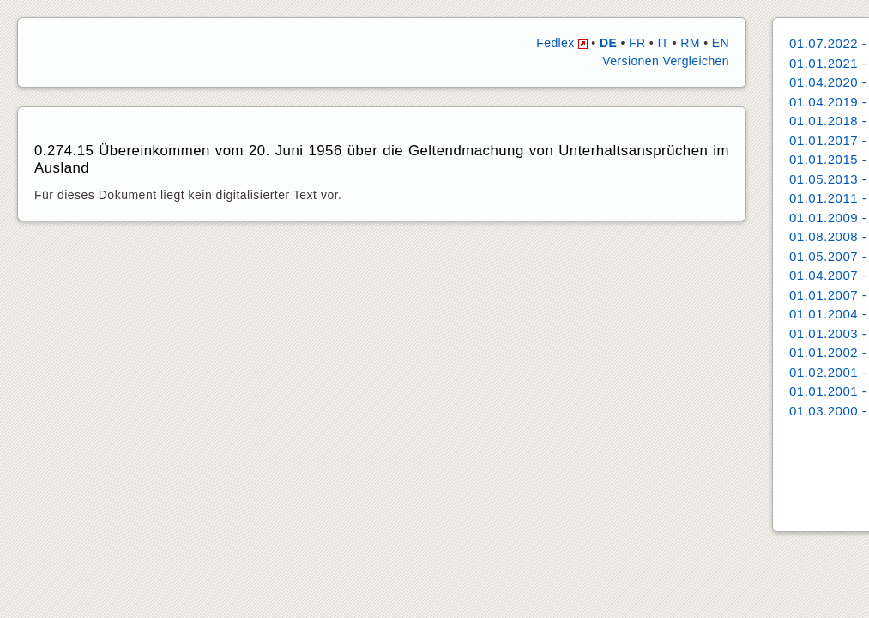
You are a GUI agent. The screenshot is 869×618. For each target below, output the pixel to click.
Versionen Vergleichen (665, 61)
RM (690, 43)
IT (662, 43)
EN (720, 43)
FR (637, 43)
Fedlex (562, 43)
